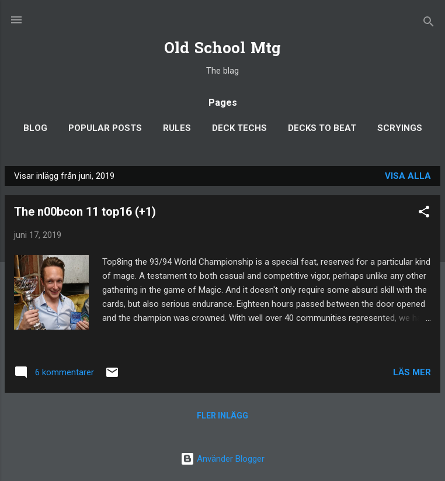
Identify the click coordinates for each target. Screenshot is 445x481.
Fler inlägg (222, 415)
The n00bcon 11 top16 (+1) (85, 212)
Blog (35, 128)
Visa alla (408, 176)
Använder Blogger (222, 459)
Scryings (399, 128)
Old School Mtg (222, 49)
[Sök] (429, 23)
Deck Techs (239, 128)
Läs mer (412, 372)
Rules (177, 128)
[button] (424, 214)
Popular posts (105, 128)
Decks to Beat (322, 128)
